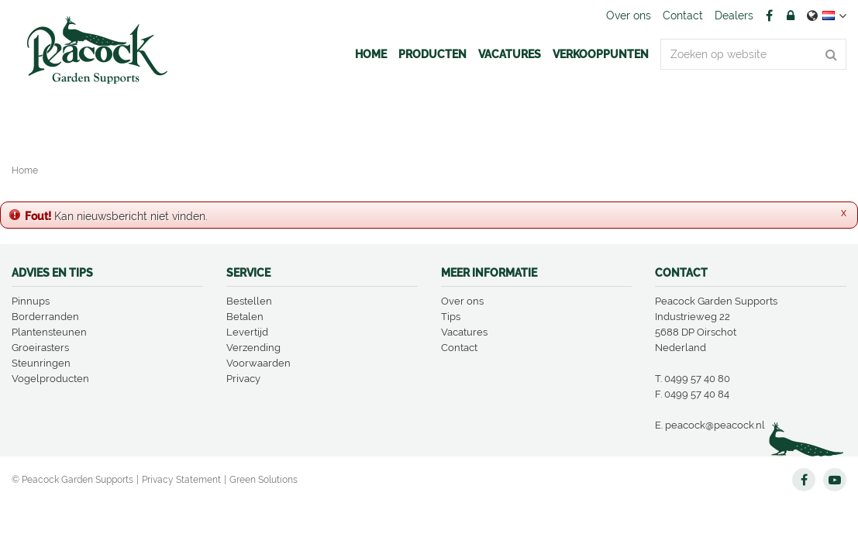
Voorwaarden (258, 363)
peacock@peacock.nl (715, 425)
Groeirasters (40, 347)
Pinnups (31, 301)
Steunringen (41, 363)
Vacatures (464, 332)
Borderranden (45, 316)
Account (790, 15)
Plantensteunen (49, 332)
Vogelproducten (50, 378)
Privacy (243, 378)
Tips (450, 316)
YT (834, 479)
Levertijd (247, 332)
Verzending (253, 347)
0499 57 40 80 (697, 378)
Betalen (245, 316)
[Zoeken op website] (753, 54)
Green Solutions (263, 479)
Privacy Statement (181, 479)
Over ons (462, 301)
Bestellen (249, 301)
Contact (459, 347)
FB (769, 15)
